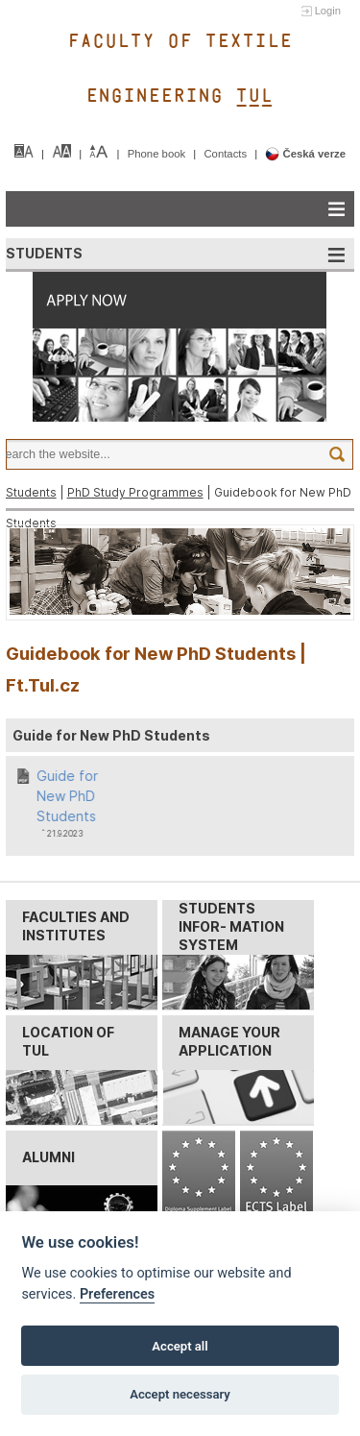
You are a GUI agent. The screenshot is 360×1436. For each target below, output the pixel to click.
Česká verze (305, 153)
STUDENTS (44, 253)
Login (328, 10)
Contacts (227, 153)
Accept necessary (180, 1394)
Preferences (117, 1294)
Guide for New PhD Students (68, 795)
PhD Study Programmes (135, 492)
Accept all (179, 1346)
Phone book (158, 153)
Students (31, 492)
